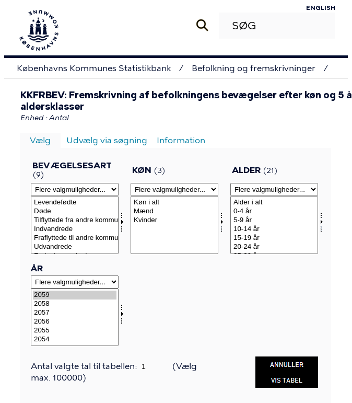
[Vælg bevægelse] (75, 225)
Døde (74, 211)
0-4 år (274, 211)
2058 (74, 304)
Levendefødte (74, 202)
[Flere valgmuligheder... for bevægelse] (75, 189)
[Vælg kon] (174, 225)
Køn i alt (174, 202)
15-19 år (274, 238)
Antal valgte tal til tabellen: (85, 366)
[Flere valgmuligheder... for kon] (174, 189)
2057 (74, 312)
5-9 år (274, 220)
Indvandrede (74, 229)
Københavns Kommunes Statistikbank (94, 68)
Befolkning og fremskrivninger (253, 68)
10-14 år (274, 229)
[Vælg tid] (75, 318)
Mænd (174, 211)
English (320, 7)
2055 (74, 330)
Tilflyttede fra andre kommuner (74, 220)
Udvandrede (74, 247)
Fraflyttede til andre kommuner (74, 238)
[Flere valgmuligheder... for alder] (274, 189)
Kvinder (174, 220)
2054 (74, 339)
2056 (74, 321)
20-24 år (274, 247)
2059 (74, 295)
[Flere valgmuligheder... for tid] (75, 282)
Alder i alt (274, 202)
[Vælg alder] (274, 225)
